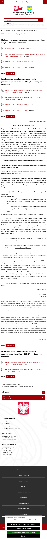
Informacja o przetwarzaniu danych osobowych (23, 524)
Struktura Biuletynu (23, 481)
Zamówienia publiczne (23, 475)
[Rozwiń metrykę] (10, 73)
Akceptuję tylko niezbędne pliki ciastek (23, 532)
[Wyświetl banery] (43, 392)
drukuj (44, 339)
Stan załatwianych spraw (23, 470)
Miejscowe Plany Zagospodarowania (27, 30)
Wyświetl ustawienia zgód (23, 528)
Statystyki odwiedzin (23, 508)
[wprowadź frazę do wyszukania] (21, 20)
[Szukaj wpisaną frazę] (40, 20)
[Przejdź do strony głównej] (23, 11)
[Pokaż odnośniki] (2, 2)
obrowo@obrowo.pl (11, 439)
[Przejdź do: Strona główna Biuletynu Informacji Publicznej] (1, 30)
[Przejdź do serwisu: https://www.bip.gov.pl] (23, 2)
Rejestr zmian (23, 497)
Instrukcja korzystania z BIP (23, 492)
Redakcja (23, 486)
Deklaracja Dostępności (23, 503)
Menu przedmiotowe (9, 30)
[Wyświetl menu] (45, 2)
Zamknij (23, 536)
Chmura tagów (23, 514)
